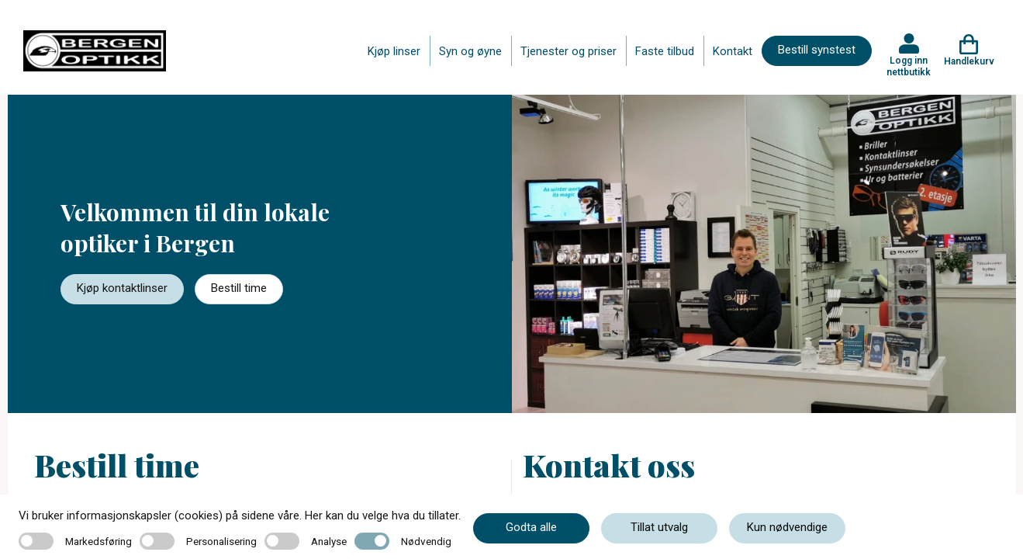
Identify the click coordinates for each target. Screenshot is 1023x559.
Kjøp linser (394, 51)
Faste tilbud (664, 51)
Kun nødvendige (787, 527)
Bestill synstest (816, 50)
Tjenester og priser (568, 51)
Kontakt (732, 51)
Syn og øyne (470, 51)
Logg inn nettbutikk (908, 66)
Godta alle (531, 527)
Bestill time (239, 288)
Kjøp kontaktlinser (122, 288)
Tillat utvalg (659, 527)
